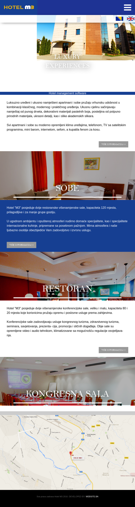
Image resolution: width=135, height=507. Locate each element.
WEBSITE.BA (92, 496)
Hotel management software (67, 93)
